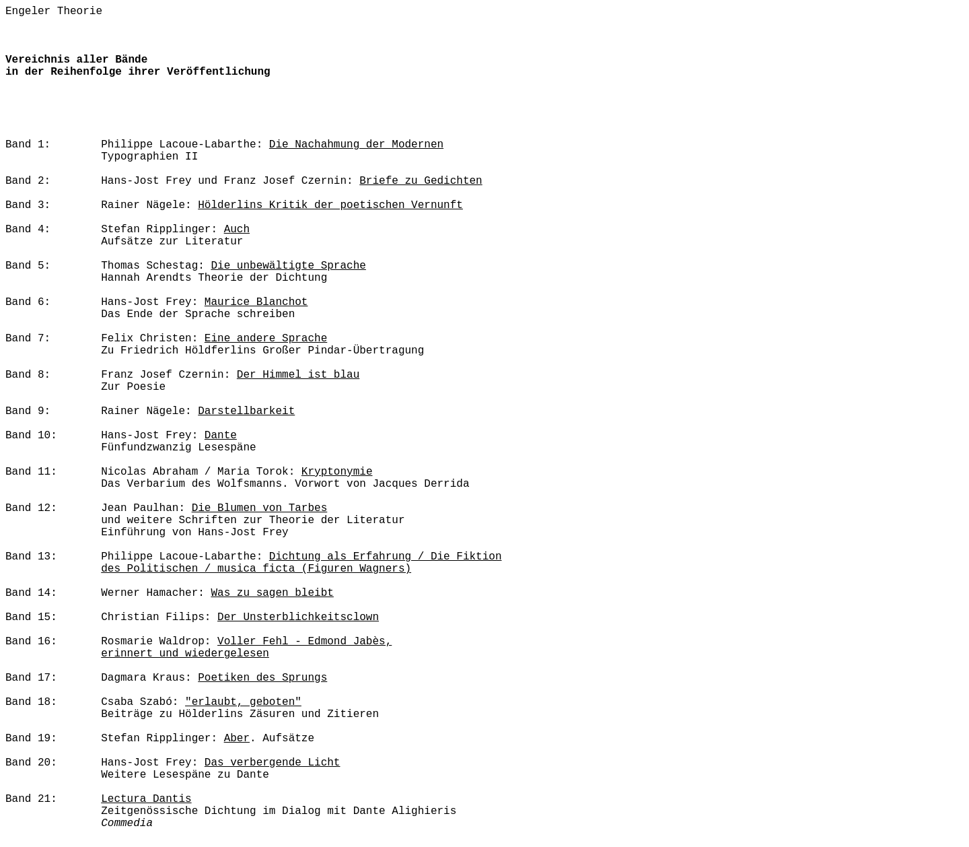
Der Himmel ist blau (298, 375)
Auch (237, 230)
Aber (237, 739)
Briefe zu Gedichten (420, 181)
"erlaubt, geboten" (243, 702)
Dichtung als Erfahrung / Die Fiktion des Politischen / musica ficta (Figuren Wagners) (301, 563)
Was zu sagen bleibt (272, 593)
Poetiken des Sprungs (262, 678)
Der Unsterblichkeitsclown (298, 617)
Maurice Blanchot (256, 302)
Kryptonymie (337, 472)
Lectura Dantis (146, 799)
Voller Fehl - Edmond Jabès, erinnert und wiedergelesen (246, 648)
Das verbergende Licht (272, 763)
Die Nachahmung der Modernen (356, 145)
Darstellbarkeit (246, 411)
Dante (221, 436)
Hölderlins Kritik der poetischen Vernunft (330, 205)
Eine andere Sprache (266, 339)
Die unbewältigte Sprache (288, 266)
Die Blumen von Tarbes (260, 508)
